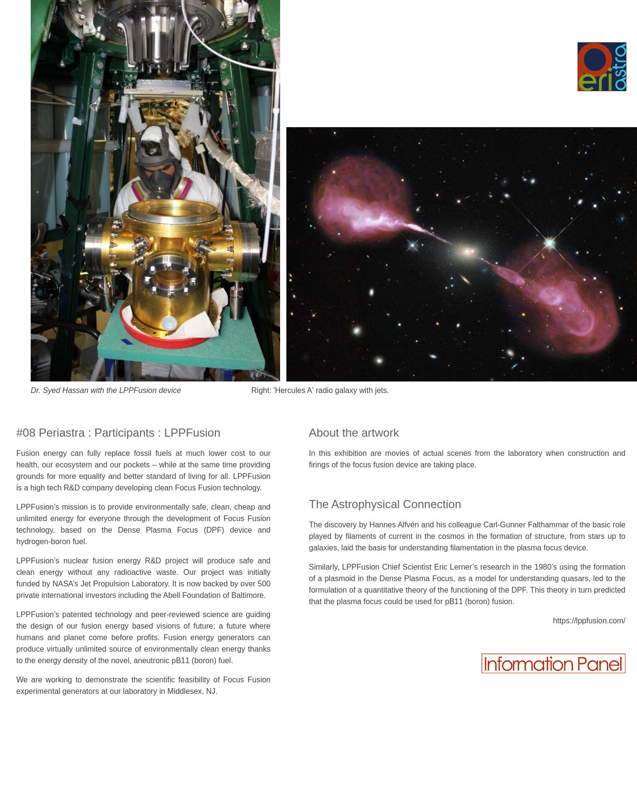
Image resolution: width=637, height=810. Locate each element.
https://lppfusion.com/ (589, 621)
